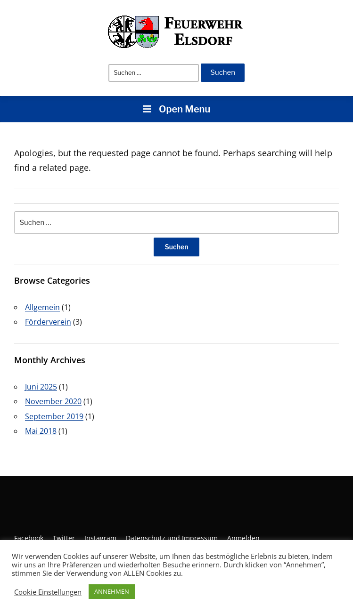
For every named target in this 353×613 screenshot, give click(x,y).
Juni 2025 (41, 387)
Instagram (100, 537)
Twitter (64, 537)
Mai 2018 (41, 431)
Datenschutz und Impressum (172, 537)
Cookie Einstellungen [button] (48, 592)
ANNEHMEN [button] (111, 591)
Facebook (28, 537)
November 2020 (53, 401)
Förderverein (48, 322)
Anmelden (243, 537)
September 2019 (54, 416)
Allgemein (42, 307)
